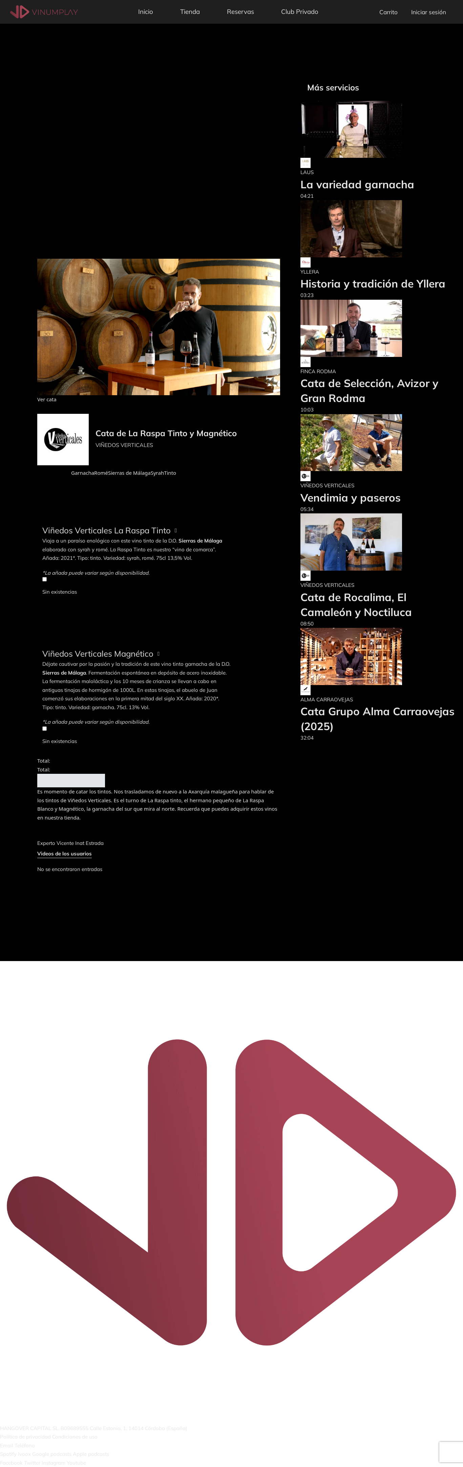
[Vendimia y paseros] (351, 442)
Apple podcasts (91, 1454)
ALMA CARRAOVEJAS (326, 699)
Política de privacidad (25, 1436)
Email (6, 1445)
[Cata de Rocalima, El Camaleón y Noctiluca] (378, 542)
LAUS (307, 172)
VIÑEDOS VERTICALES (124, 445)
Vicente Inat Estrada (80, 843)
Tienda (190, 11)
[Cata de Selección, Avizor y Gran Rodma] (378, 328)
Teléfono (25, 1445)
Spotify (8, 1454)
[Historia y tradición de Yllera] (372, 228)
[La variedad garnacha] (357, 129)
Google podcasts (51, 1454)
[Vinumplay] (44, 11)
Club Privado (299, 11)
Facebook (11, 1463)
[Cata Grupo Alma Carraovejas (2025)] (378, 656)
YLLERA (309, 272)
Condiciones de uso (75, 1436)
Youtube (76, 1463)
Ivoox (24, 1454)
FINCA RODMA (318, 371)
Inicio (145, 11)
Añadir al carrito (71, 780)
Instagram (53, 1463)
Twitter (32, 1463)
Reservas (240, 11)
